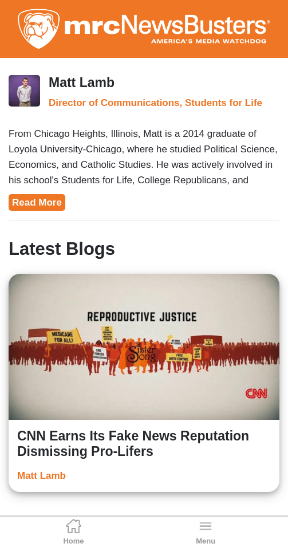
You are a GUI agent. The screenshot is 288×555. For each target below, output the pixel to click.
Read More (37, 202)
